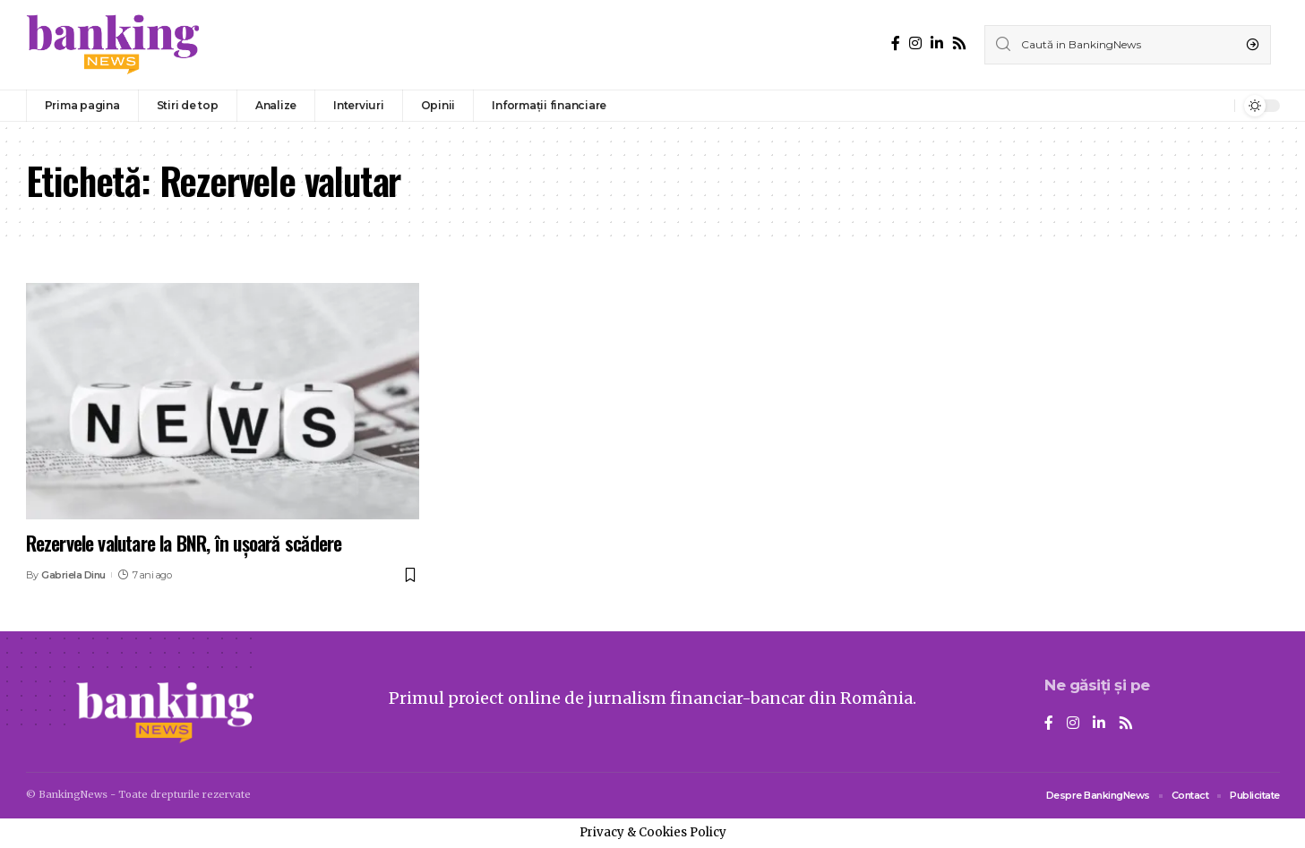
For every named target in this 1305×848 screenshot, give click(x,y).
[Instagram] (915, 43)
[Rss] (959, 43)
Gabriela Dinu (73, 575)
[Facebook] (896, 43)
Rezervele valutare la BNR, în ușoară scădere (184, 542)
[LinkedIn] (937, 43)
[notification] (1216, 106)
